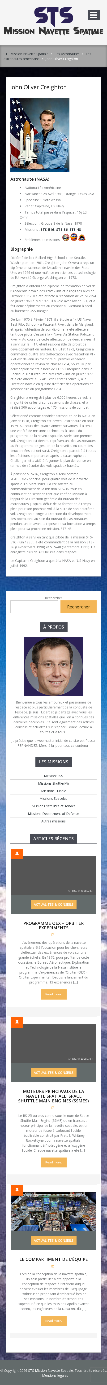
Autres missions (53, 821)
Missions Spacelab (53, 798)
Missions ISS (53, 775)
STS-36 (62, 229)
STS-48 (75, 229)
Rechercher (53, 598)
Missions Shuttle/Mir (53, 783)
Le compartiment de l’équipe (53, 1259)
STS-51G (47, 229)
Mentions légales (55, 1375)
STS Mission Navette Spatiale (26, 54)
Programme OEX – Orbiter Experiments (53, 925)
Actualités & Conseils (53, 904)
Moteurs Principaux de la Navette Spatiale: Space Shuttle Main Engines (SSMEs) (53, 1096)
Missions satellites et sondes (54, 806)
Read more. (53, 994)
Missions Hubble (53, 791)
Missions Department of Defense (53, 813)
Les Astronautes (67, 54)
